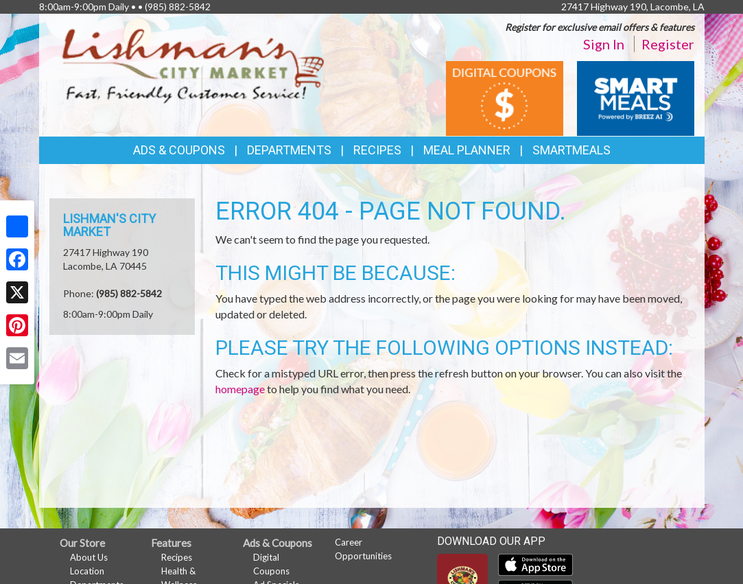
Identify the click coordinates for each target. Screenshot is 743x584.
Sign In (603, 44)
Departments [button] (289, 150)
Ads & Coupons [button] (179, 150)
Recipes (377, 150)
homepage (240, 388)
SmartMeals (571, 150)
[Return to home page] (193, 65)
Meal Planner (466, 150)
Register (667, 44)
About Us (89, 557)
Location (87, 570)
